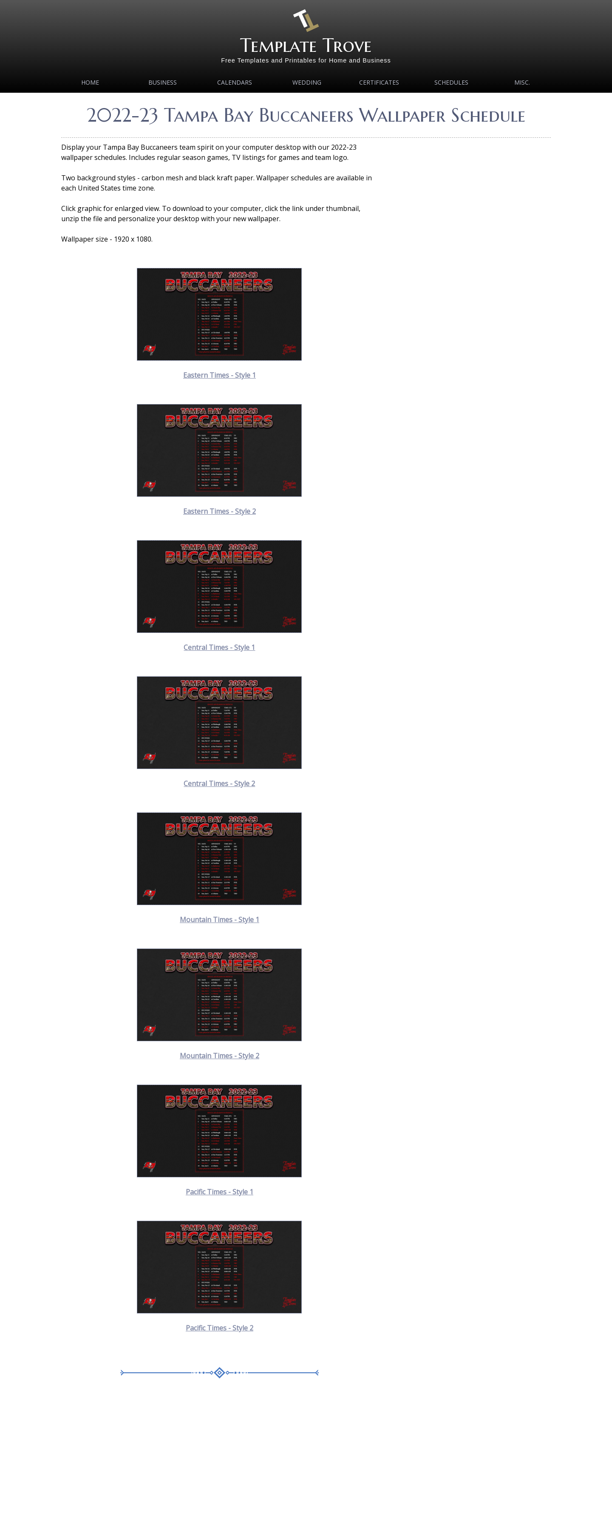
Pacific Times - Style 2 (219, 1328)
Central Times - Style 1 (219, 647)
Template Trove (306, 45)
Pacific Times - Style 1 (219, 1191)
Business (162, 82)
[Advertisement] (219, 1457)
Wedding (306, 82)
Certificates (379, 82)
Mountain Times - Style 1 (219, 919)
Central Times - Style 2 (219, 783)
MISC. (522, 82)
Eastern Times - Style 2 (219, 511)
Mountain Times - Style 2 (219, 1055)
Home (90, 82)
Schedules (451, 82)
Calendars (234, 82)
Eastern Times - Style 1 (219, 375)
